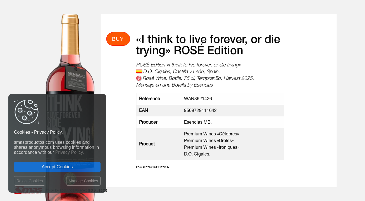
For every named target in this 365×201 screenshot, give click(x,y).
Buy (118, 39)
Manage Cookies (83, 181)
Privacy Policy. (69, 152)
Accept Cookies (57, 166)
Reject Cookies (29, 181)
